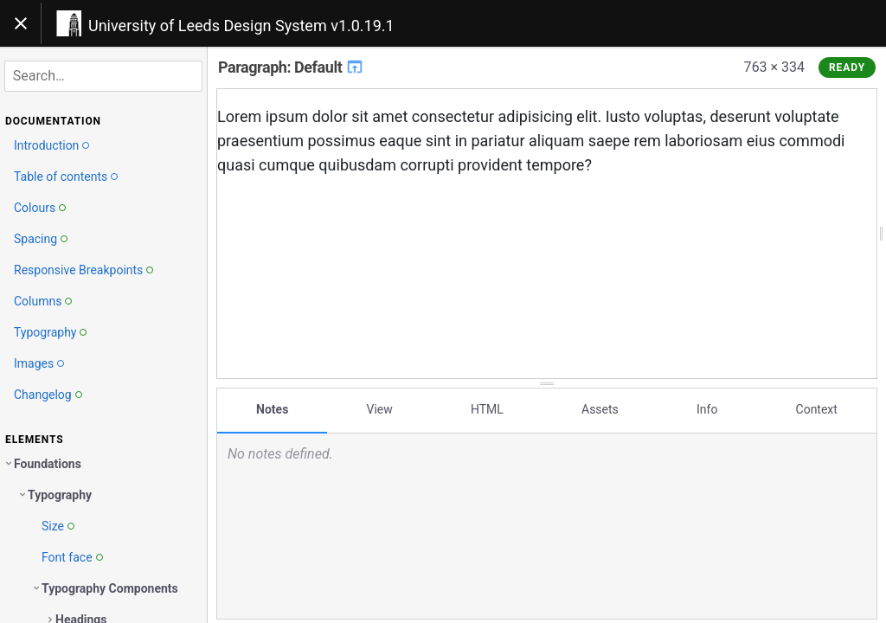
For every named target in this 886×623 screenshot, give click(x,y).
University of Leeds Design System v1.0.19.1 (241, 25)
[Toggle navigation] (21, 23)
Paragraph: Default (291, 67)
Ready (847, 67)
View (380, 409)
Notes (272, 409)
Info (707, 409)
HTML (487, 409)
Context (817, 409)
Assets (600, 409)
